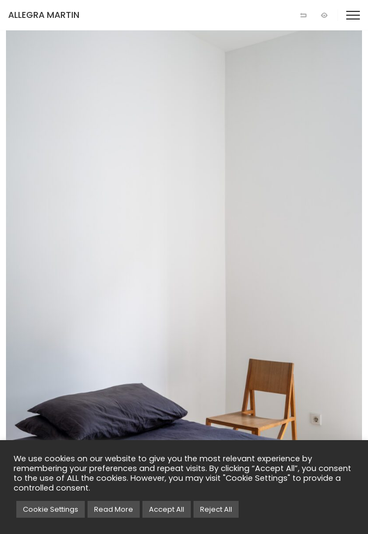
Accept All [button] (166, 509)
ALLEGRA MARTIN (43, 15)
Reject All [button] (216, 509)
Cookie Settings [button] (50, 509)
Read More (113, 509)
